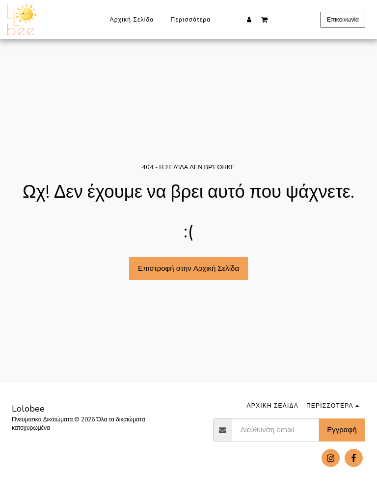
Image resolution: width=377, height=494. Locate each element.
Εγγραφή (341, 430)
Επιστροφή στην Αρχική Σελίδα (188, 268)
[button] (264, 19)
